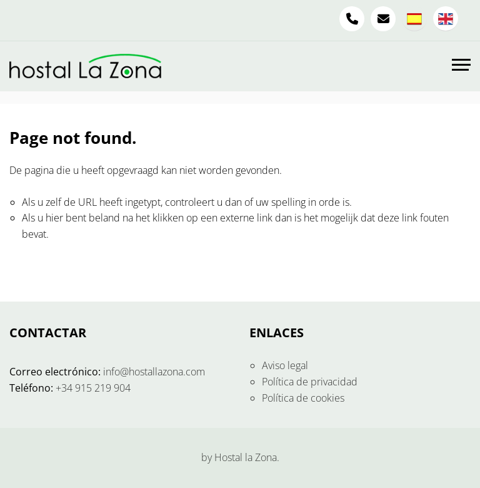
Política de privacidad (310, 382)
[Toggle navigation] (461, 66)
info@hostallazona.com (154, 372)
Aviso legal (285, 365)
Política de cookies (303, 398)
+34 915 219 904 (93, 388)
